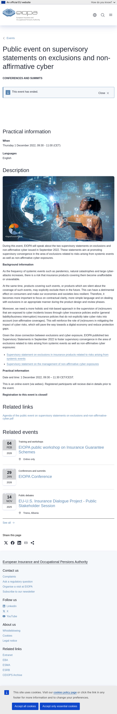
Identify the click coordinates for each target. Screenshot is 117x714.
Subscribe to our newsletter (19, 591)
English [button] (95, 15)
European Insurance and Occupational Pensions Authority (45, 562)
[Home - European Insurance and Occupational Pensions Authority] (21, 15)
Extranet (8, 655)
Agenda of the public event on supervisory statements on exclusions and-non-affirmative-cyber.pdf (55, 417)
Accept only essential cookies (59, 706)
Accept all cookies (25, 706)
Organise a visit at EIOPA (18, 586)
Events (11, 38)
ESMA (6, 665)
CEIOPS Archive (12, 675)
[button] (6, 542)
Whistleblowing (11, 630)
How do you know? (103, 2)
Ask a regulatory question (18, 581)
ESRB (6, 670)
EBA (5, 660)
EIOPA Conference (35, 476)
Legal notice (10, 640)
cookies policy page (65, 692)
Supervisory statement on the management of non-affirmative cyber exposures (53, 364)
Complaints (9, 576)
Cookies (7, 635)
